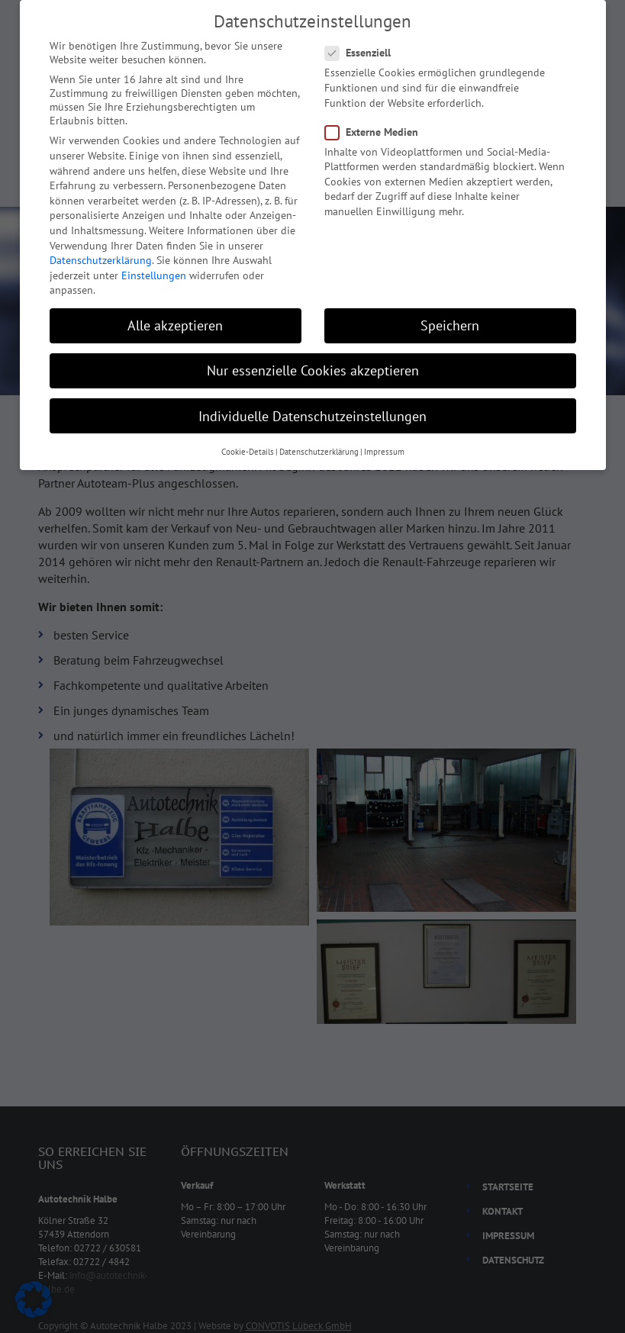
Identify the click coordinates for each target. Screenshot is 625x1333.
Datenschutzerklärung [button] (319, 451)
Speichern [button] (449, 325)
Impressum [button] (384, 451)
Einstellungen (153, 275)
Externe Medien (376, 132)
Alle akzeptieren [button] (175, 325)
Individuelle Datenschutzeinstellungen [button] (312, 416)
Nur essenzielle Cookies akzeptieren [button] (313, 370)
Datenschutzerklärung (101, 260)
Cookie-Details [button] (247, 451)
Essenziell (362, 53)
